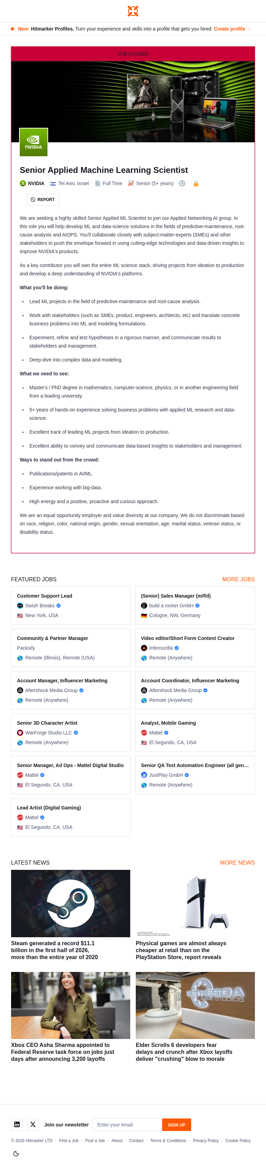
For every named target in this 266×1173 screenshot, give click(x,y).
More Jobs (238, 579)
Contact (136, 1140)
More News (237, 863)
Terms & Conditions (168, 1140)
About (117, 1140)
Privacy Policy (206, 1140)
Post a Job (95, 1140)
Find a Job (69, 1140)
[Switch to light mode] (16, 1154)
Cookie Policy (238, 1140)
